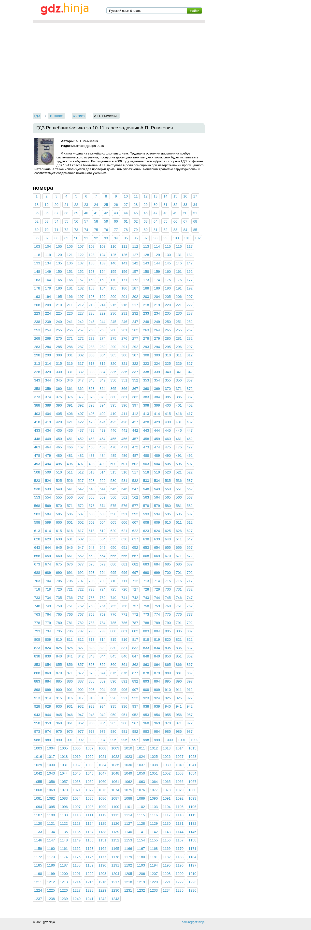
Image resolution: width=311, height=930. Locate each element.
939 (157, 706)
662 (81, 556)
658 (37, 556)
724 (102, 589)
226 (70, 313)
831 (124, 648)
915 (59, 698)
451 (70, 439)
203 (146, 297)
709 (102, 581)
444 (157, 430)
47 (155, 213)
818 (146, 639)
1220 (154, 882)
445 (168, 430)
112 (135, 246)
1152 (115, 840)
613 (37, 531)
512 (81, 472)
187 (135, 288)
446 (179, 430)
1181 (154, 857)
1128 (141, 823)
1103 (154, 807)
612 (190, 522)
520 (168, 472)
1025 (154, 757)
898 (37, 690)
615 (59, 531)
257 (81, 330)
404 (48, 414)
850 (168, 656)
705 (59, 581)
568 (37, 506)
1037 (141, 765)
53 (46, 221)
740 (113, 598)
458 (146, 439)
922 (135, 698)
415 (168, 414)
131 (179, 255)
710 (113, 581)
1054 (192, 773)
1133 (38, 832)
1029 (38, 765)
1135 (64, 832)
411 (124, 414)
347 (81, 380)
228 (92, 313)
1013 (167, 748)
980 (113, 731)
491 (179, 455)
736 (70, 598)
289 (102, 347)
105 (59, 246)
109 (102, 246)
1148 (64, 840)
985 (168, 731)
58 (96, 221)
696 (124, 573)
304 (102, 355)
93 (106, 238)
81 (155, 230)
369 (157, 389)
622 (135, 531)
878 (146, 673)
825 (59, 648)
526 (70, 481)
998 (146, 740)
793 (37, 631)
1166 (128, 849)
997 (135, 740)
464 (48, 447)
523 (37, 481)
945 (59, 715)
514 (102, 472)
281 (179, 338)
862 (135, 665)
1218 (128, 882)
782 (81, 623)
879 (157, 673)
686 (179, 564)
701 (179, 573)
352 (135, 380)
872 (81, 673)
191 (179, 288)
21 (66, 205)
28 (136, 205)
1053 (180, 773)
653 (146, 547)
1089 (141, 798)
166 (70, 280)
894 (157, 681)
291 (124, 347)
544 (102, 489)
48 (165, 213)
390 (59, 405)
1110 (77, 815)
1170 (180, 849)
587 (81, 514)
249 (157, 322)
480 (59, 455)
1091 (167, 798)
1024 (141, 757)
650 (113, 547)
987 (190, 731)
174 (157, 280)
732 (190, 589)
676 (70, 564)
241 (70, 322)
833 (146, 648)
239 (48, 322)
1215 (89, 882)
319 (102, 364)
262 (135, 330)
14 (165, 196)
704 (48, 581)
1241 (89, 899)
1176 (89, 857)
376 (70, 397)
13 (155, 196)
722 (81, 589)
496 (70, 464)
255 (59, 330)
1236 (192, 890)
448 (37, 439)
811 (70, 639)
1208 (167, 874)
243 (92, 322)
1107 (38, 815)
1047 (102, 773)
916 (70, 698)
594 (157, 514)
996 (124, 740)
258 (92, 330)
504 (157, 464)
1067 (192, 782)
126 (124, 255)
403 (37, 414)
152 (81, 272)
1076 (141, 790)
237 (190, 313)
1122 (64, 823)
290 (113, 347)
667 (135, 556)
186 (124, 288)
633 (92, 539)
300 (59, 355)
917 (81, 698)
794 (48, 631)
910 (168, 690)
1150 (89, 840)
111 (124, 246)
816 (124, 639)
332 (81, 372)
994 (102, 740)
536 (179, 481)
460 (168, 439)
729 (157, 589)
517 (135, 472)
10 (126, 196)
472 (135, 447)
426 (124, 422)
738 (92, 598)
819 (157, 639)
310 (168, 355)
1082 (51, 798)
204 (157, 297)
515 (113, 472)
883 (37, 681)
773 (146, 614)
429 (157, 422)
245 (113, 322)
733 (37, 598)
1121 (51, 823)
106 (70, 246)
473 (146, 447)
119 (48, 255)
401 (179, 405)
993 (92, 740)
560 (113, 497)
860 (113, 665)
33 (185, 205)
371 (179, 389)
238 (37, 322)
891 (124, 681)
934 (102, 706)
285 (59, 347)
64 (155, 221)
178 (37, 288)
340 (168, 372)
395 (113, 405)
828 (92, 648)
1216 (102, 882)
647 (81, 547)
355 (168, 380)
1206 (141, 874)
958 (37, 723)
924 (157, 698)
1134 (51, 832)
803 (146, 631)
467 (81, 447)
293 (146, 347)
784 (102, 623)
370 (168, 389)
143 (146, 263)
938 (146, 706)
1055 (38, 782)
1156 (167, 840)
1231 (128, 890)
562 (135, 497)
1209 (180, 874)
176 (179, 280)
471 (124, 447)
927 (190, 698)
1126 (115, 823)
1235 (180, 890)
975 (59, 731)
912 (190, 690)
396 (124, 405)
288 (92, 347)
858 (92, 665)
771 (124, 614)
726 (124, 589)
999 (157, 740)
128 (146, 255)
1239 (64, 899)
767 (81, 614)
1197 (192, 865)
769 (102, 614)
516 (124, 472)
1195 (167, 865)
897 (190, 681)
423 (92, 422)
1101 (128, 807)
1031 (64, 765)
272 (81, 338)
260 (113, 330)
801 (124, 631)
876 (124, 673)
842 (81, 656)
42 (106, 213)
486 (124, 455)
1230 (115, 890)
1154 (141, 840)
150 (59, 272)
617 (81, 531)
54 (56, 221)
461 (179, 439)
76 (106, 230)
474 (157, 447)
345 (59, 380)
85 (195, 230)
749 (48, 606)
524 (48, 481)
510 (59, 472)
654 (157, 547)
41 (96, 213)
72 (66, 230)
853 (37, 665)
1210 (192, 874)
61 (126, 221)
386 (179, 397)
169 (102, 280)
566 (179, 497)
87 (46, 238)
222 (190, 305)
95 (126, 238)
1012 (154, 748)
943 (37, 715)
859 (102, 665)
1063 (141, 782)
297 (190, 347)
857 (81, 665)
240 (59, 322)
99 (165, 238)
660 (59, 556)
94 (116, 238)
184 (102, 288)
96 (136, 238)
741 (124, 598)
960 (59, 723)
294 (157, 347)
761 (179, 606)
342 (190, 372)
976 (70, 731)
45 (136, 213)
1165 (115, 849)
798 (92, 631)
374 (48, 397)
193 (37, 297)
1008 (102, 748)
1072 (89, 790)
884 (48, 681)
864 (157, 665)
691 (70, 573)
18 (37, 205)
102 (198, 238)
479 (48, 455)
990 (59, 740)
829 (102, 648)
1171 (192, 849)
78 (126, 230)
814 (102, 639)
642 (190, 539)
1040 (180, 765)
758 (146, 606)
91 (86, 238)
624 (157, 531)
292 (135, 347)
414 (157, 414)
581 (179, 506)
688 (37, 573)
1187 (64, 865)
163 (37, 280)
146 (179, 263)
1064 (154, 782)
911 (179, 690)
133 (37, 263)
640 (168, 539)
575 (113, 506)
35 (37, 213)
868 (37, 673)
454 (102, 439)
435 (59, 430)
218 (146, 305)
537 (190, 481)
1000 (169, 740)
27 (126, 205)
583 (37, 514)
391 (70, 405)
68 (195, 221)
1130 (167, 823)
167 (81, 280)
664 (102, 556)
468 (92, 447)
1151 (102, 840)
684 (157, 564)
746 (179, 598)
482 (81, 455)
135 (59, 263)
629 (48, 539)
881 (179, 673)
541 (70, 489)
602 (81, 522)
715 (168, 581)
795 (59, 631)
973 (37, 731)
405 (59, 414)
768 (92, 614)
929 (48, 706)
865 (168, 665)
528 (92, 481)
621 (124, 531)
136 (70, 263)
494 (48, 464)
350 (113, 380)
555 (59, 497)
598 (37, 522)
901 (70, 690)
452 (81, 439)
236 (179, 313)
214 (102, 305)
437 (81, 430)
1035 (115, 765)
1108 (51, 815)
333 (92, 372)
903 (92, 690)
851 (179, 656)
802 (135, 631)
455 (113, 439)
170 (113, 280)
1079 (180, 790)
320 (113, 364)
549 (157, 489)
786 (124, 623)
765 (59, 614)
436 (70, 430)
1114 (128, 815)
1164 (102, 849)
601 (70, 522)
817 (135, 639)
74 (86, 230)
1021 (102, 757)
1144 (180, 832)
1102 (141, 807)
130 (168, 255)
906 (124, 690)
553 (37, 497)
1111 (89, 815)
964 (102, 723)
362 (81, 389)
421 (70, 422)
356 (179, 380)
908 (146, 690)
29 (146, 205)
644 (48, 547)
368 (146, 389)
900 (59, 690)
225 (59, 313)
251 (179, 322)
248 (146, 322)
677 (81, 564)
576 (124, 506)
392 (81, 405)
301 (70, 355)
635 (113, 539)
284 (48, 347)
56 (76, 221)
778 (37, 623)
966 (124, 723)
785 (113, 623)
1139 (115, 832)
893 (146, 681)
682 (135, 564)
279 (157, 338)
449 (48, 439)
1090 (154, 798)
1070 (64, 790)
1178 (115, 857)
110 (113, 246)
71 (56, 230)
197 (81, 297)
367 (135, 389)
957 (190, 715)
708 (92, 581)
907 (135, 690)
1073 (102, 790)
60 (116, 221)
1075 (128, 790)
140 (113, 263)
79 (136, 230)
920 (113, 698)
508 (37, 472)
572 (81, 506)
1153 (128, 840)
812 (81, 639)
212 (81, 305)
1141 (141, 832)
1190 (102, 865)
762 (190, 606)
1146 (38, 840)
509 (48, 472)
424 (102, 422)
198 (92, 297)
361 (70, 389)
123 (92, 255)
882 (190, 673)
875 (113, 673)
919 (102, 698)
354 (157, 380)
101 (187, 238)
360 (59, 389)
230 (113, 313)
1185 (38, 865)
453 (92, 439)
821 (179, 639)
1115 (141, 815)
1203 (102, 874)
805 (168, 631)
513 (92, 472)
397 (135, 405)
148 (37, 272)
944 (48, 715)
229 (102, 313)
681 (124, 564)
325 (168, 364)
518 (146, 472)
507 (190, 464)
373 (37, 397)
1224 (38, 890)
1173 (51, 857)
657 (190, 547)
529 (102, 481)
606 (124, 522)
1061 (115, 782)
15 (175, 196)
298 (37, 355)
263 (146, 330)
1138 (102, 832)
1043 (51, 773)
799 (102, 631)
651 (124, 547)
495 (59, 464)
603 (92, 522)
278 (146, 338)
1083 (64, 798)
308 (146, 355)
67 (185, 221)
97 (146, 238)
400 (168, 405)
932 (81, 706)
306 (124, 355)
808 (37, 639)
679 (102, 564)
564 (157, 497)
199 (102, 297)
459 (157, 439)
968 (146, 723)
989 (48, 740)
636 (124, 539)
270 (59, 338)
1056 (51, 782)
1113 (115, 815)
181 (70, 288)
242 (81, 322)
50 (185, 213)
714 (157, 581)
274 (102, 338)
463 (37, 447)
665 (113, 556)
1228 (89, 890)
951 (124, 715)
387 (190, 397)
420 (59, 422)
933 (92, 706)
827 (81, 648)
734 (48, 598)
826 (70, 648)
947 (81, 715)
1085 (89, 798)
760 (168, 606)
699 (157, 573)
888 (92, 681)
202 (135, 297)
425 (113, 422)
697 (135, 573)
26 (116, 205)
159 (157, 272)
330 (59, 372)
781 (70, 623)
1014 (180, 748)
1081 (38, 798)
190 (168, 288)
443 (146, 430)
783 (92, 623)
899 (48, 690)
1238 (51, 899)
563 (146, 497)
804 (157, 631)
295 (168, 347)
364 (102, 389)
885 (59, 681)
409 (102, 414)
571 (70, 506)
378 (92, 397)
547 (135, 489)
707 (81, 581)
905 (113, 690)
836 (179, 648)
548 (146, 489)
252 (190, 322)
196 (70, 297)
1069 (51, 790)
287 (81, 347)
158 (146, 272)
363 (92, 389)
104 (48, 246)
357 (190, 380)
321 (124, 364)
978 (92, 731)
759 (157, 606)
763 (37, 614)
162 (190, 272)
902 (81, 690)
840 (59, 656)
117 (190, 246)
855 (59, 665)
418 (37, 422)
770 (113, 614)
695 (113, 573)
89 (66, 238)
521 (179, 472)
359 (48, 389)
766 (70, 614)
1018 (64, 757)
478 (37, 455)
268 (37, 338)
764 (48, 614)
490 (168, 455)
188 (146, 288)
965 (113, 723)
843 (92, 656)
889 (102, 681)
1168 (154, 849)
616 (70, 531)
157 (135, 272)
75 (96, 230)
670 (168, 556)
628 (37, 539)
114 (157, 246)
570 (59, 506)
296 (179, 347)
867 (190, 665)
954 (157, 715)
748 (37, 606)
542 (81, 489)
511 (70, 472)
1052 (167, 773)
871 (70, 673)
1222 (180, 882)
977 (81, 731)
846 (124, 656)
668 (146, 556)
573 (92, 506)
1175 (77, 857)
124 (102, 255)
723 (92, 589)
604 (102, 522)
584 (48, 514)
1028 (192, 757)
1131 (180, 823)
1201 (77, 874)
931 (70, 706)
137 (81, 263)
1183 (180, 857)
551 (179, 489)
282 (190, 338)
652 (135, 547)
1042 (38, 773)
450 (59, 439)
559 (102, 497)
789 (157, 623)
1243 (115, 899)
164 (48, 280)
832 (135, 648)
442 (135, 430)
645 (59, 547)
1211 (38, 882)
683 (146, 564)
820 (168, 639)
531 (124, 481)
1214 (77, 882)
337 (135, 372)
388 (37, 405)
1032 (77, 765)
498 (92, 464)
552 (190, 489)
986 (179, 731)
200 (113, 297)
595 (168, 514)
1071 (77, 790)
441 (124, 430)
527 (81, 481)
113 (146, 246)
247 (135, 322)
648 (92, 547)
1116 (154, 815)
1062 (128, 782)
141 (124, 263)
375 (59, 397)
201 (124, 297)
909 (157, 690)
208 (37, 305)
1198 (38, 874)
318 (92, 364)
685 (168, 564)
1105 (180, 807)
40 (86, 213)
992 (81, 740)
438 (92, 430)
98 (155, 238)
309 (157, 355)
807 (190, 631)
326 (179, 364)
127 (135, 255)
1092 (180, 798)
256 (70, 330)
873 (92, 673)
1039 (167, 765)
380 (113, 397)
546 (124, 489)
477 (190, 447)
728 (146, 589)
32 (175, 205)
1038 (154, 765)
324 (157, 364)
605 (113, 522)
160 (168, 272)
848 (146, 656)
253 (37, 330)
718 (37, 589)
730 (168, 589)
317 (81, 364)
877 (135, 673)
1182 (167, 857)
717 (190, 581)
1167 (141, 849)
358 (37, 389)
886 (70, 681)
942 (190, 706)
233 (146, 313)
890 (113, 681)
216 (124, 305)
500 (113, 464)
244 (102, 322)
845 (113, 656)
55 (66, 221)
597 (190, 514)
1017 (51, 757)
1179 (128, 857)
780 (59, 623)
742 (135, 598)
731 (179, 589)
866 (179, 665)
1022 (115, 757)
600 (59, 522)
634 (102, 539)
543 (92, 489)
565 (168, 497)
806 (179, 631)
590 (113, 514)
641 (179, 539)
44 (126, 213)
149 (48, 272)
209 (48, 305)
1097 (77, 807)
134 (48, 263)
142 (135, 263)
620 (113, 531)
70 (46, 230)
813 (92, 639)
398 (146, 405)
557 (81, 497)
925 (168, 698)
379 (102, 397)
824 (48, 648)
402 (190, 405)
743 (146, 598)
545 (113, 489)
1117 (167, 815)
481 (70, 455)
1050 (141, 773)
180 (59, 288)
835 (168, 648)
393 (92, 405)
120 (59, 255)
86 (37, 238)
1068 (38, 790)
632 (81, 539)
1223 (192, 882)
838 (37, 656)
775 (168, 614)
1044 (64, 773)
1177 (102, 857)
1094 (38, 807)
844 (102, 656)
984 (157, 731)
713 (146, 581)
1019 (77, 757)
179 (48, 288)
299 (48, 355)
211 (70, 305)
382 (135, 397)
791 (179, 623)
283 (37, 347)
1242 (102, 899)
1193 (141, 865)
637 (135, 539)
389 (48, 405)
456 (124, 439)
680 (113, 564)
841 (70, 656)
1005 (64, 748)
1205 (128, 874)
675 (59, 564)
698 (146, 573)
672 (190, 556)
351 (124, 380)
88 (56, 238)
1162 (77, 849)
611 (179, 522)
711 (124, 581)
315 (59, 364)
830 (113, 648)
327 (190, 364)
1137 (89, 832)
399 (157, 405)
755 (113, 606)
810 (59, 639)
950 (113, 715)
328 (37, 372)
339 (157, 372)
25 (106, 205)
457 (135, 439)
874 (102, 673)
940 (168, 706)
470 (113, 447)
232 (135, 313)
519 (157, 472)
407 (81, 414)
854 (48, 665)
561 (124, 497)
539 (48, 489)
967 (135, 723)
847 (135, 656)
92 (96, 238)
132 (190, 255)
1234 (167, 890)
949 (102, 715)
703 (37, 581)
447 (190, 430)
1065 (167, 782)
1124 (89, 823)
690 (59, 573)
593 (146, 514)
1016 (38, 757)
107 (81, 246)
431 (179, 422)
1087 (115, 798)
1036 (128, 765)
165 (59, 280)
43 (116, 213)
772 (135, 614)
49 (175, 213)
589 (102, 514)
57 (86, 221)
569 (48, 506)
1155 (154, 840)
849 (157, 656)
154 (102, 272)
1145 (192, 832)
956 (179, 715)
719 (48, 589)
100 (176, 238)
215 (113, 305)
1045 (77, 773)
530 (113, 481)
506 (179, 464)
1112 (102, 815)
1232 (141, 890)
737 (81, 598)
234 (157, 313)
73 (76, 230)
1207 (154, 874)
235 (168, 313)
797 (81, 631)
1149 (77, 840)
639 (157, 539)
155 (113, 272)
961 (70, 723)
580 (168, 506)
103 (37, 246)
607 (135, 522)
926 (179, 698)
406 (70, 414)
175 (168, 280)
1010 (128, 748)
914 (48, 698)
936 (124, 706)
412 (135, 414)
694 (102, 573)
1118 (180, 815)
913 (37, 698)
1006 (77, 748)
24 (96, 205)
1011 (141, 748)
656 (179, 547)
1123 (77, 823)
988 (37, 740)
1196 (180, 865)
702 (190, 573)
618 (92, 531)
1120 (38, 823)
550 (168, 489)
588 (92, 514)
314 (48, 364)
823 (37, 648)
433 (37, 430)
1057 (64, 782)
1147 (51, 840)
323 (146, 364)
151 (70, 272)
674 (48, 564)
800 (113, 631)
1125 (102, 823)
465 (59, 447)
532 (135, 481)
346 (70, 380)
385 (168, 397)
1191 (115, 865)
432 (190, 422)
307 (135, 355)
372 (190, 389)
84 (185, 230)
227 (81, 313)
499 (102, 464)
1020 (89, 757)
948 (92, 715)
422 (81, 422)
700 (168, 573)
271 (70, 338)
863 (146, 665)
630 (59, 539)
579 (157, 506)
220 (168, 305)
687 (190, 564)
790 (168, 623)
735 (59, 598)
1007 (89, 748)
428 (146, 422)
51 (195, 213)
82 (165, 230)
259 (102, 330)
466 (70, 447)
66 (175, 221)
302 (81, 355)
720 (59, 589)
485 (113, 455)
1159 (38, 849)
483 (92, 455)
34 (195, 205)
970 (168, 723)
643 (37, 547)
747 (190, 598)
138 (92, 263)
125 (113, 255)
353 (146, 380)
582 (190, 506)
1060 (102, 782)
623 (146, 531)
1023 (128, 757)
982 (135, 731)
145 (168, 263)
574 (102, 506)
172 (135, 280)
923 (146, 698)
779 (48, 623)
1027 (180, 757)
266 (179, 330)
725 (113, 589)
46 (146, 213)
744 (157, 598)
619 (102, 531)
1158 (192, 840)
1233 (154, 890)
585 (59, 514)
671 (179, 556)
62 (136, 221)
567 (190, 497)
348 (92, 380)
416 (179, 414)
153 (92, 272)
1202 (89, 874)
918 (92, 698)
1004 (51, 748)
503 (146, 464)
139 (102, 263)
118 (37, 255)
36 (46, 213)
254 (48, 330)
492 (190, 455)
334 (102, 372)
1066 (180, 782)
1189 (89, 865)
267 (190, 330)
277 (135, 338)
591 (124, 514)
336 (124, 372)
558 (92, 497)
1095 (51, 807)
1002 (194, 740)
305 (113, 355)
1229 (102, 890)
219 (157, 305)
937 (135, 706)
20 (56, 205)
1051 (154, 773)
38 (66, 213)
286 (70, 347)
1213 (64, 882)
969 (157, 723)
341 (179, 372)
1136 (77, 832)
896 (179, 681)
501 (124, 464)
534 (157, 481)
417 (190, 414)
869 (48, 673)
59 (106, 221)
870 (59, 673)
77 (116, 230)
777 (190, 614)
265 (168, 330)
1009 (115, 748)
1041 (192, 765)
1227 (77, 890)
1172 (38, 857)
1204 (115, 874)
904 (102, 690)
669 (157, 556)
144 (157, 263)
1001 (182, 740)
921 (124, 698)
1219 (141, 882)
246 (124, 322)
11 (136, 196)
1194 (154, 865)
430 (168, 422)
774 (157, 614)
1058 (77, 782)
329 (48, 372)
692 (81, 573)
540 (59, 489)
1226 (64, 890)
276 (124, 338)
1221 (167, 882)
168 (92, 280)
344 (48, 380)
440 (113, 430)
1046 (89, 773)
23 (86, 205)
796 (70, 631)
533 (146, 481)
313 (37, 364)
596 (179, 514)
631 (70, 539)
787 (135, 623)
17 (195, 196)
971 (179, 723)
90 (76, 238)
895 (168, 681)
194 (48, 297)
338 (146, 372)
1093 (192, 798)
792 (190, 623)
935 (113, 706)
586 (70, 514)
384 (157, 397)
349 (102, 380)
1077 (154, 790)
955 (168, 715)
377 (81, 397)
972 (190, 723)
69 (37, 230)
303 (92, 355)
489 (157, 455)
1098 (89, 807)
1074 (115, 790)
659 (48, 556)
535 (168, 481)
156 (124, 272)
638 (146, 539)
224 (48, 313)
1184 (192, 857)
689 (48, 573)
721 (70, 589)
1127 (128, 823)
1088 (128, 798)
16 (185, 196)
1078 (167, 790)
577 (135, 506)
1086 (102, 798)
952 (135, 715)
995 (113, 740)
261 (124, 330)
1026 (167, 757)
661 (70, 556)
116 (179, 246)
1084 (77, 798)
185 (113, 288)
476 (179, 447)
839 (48, 656)
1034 (102, 765)
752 (81, 606)
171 (124, 280)
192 (190, 288)
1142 (154, 832)
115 (168, 246)
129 (157, 255)
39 (76, 213)
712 (135, 581)
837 (190, 648)
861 (124, 665)
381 (124, 397)
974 (48, 731)
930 (59, 706)
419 (48, 422)
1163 (89, 849)
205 (168, 297)
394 (102, 405)
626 (179, 531)
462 (190, 439)
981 (124, 731)
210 (59, 305)
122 (81, 255)
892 (135, 681)
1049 (128, 773)
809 (48, 639)
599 (48, 522)
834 (157, 648)
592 (135, 514)
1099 (102, 807)
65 (165, 221)
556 (70, 497)
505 (168, 464)
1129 (154, 823)
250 (168, 322)
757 (135, 606)
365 (113, 389)
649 (102, 547)
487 (135, 455)
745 (168, 598)
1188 (77, 865)
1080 (192, 790)
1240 (77, 899)
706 (70, 581)
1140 (128, 832)
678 (92, 564)
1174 (64, 857)
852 (190, 656)
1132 (192, 823)
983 (146, 731)
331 (70, 372)
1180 (141, 857)
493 (37, 464)
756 (124, 606)
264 (157, 330)
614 (48, 531)
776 (179, 614)
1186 (51, 865)
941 (179, 706)
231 (124, 313)
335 (113, 372)
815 (113, 639)
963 (92, 723)
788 (146, 623)
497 (81, 464)
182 (81, 288)
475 (168, 447)
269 (48, 338)
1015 (192, 748)
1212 (51, 882)
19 (46, 205)
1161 (64, 849)
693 (92, 573)
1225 (51, 890)
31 (165, 205)
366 (124, 389)
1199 (51, 874)
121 (70, 255)
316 (70, 364)
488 (146, 455)
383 (146, 397)
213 (92, 305)
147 (190, 263)
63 (146, 221)
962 (81, 723)
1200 (64, 874)
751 (70, 606)
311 (179, 355)
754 (102, 606)
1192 (128, 865)
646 (70, 547)
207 (190, 297)
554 (48, 497)
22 (76, 205)
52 (37, 221)
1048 (115, 773)
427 (135, 422)
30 (155, 205)
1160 (51, 849)
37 (56, 213)
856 (70, 665)
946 (70, 715)
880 (168, 673)
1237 (38, 899)
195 (59, 297)
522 (190, 472)
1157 (180, 840)
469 (102, 447)
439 (102, 430)
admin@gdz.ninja (193, 922)
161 (179, 272)
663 (92, 556)
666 (124, 556)
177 (190, 280)
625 (168, 531)
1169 (167, 849)
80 (146, 230)
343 (37, 380)
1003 (38, 748)
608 (146, 522)
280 (168, 338)
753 (92, 606)
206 (179, 297)
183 (92, 288)
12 (146, 196)
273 (92, 338)
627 (190, 531)
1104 (167, 807)
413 (146, 414)
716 (179, 581)
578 (146, 506)
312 (190, 355)
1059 (89, 782)
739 (102, 598)
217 (135, 305)
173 (146, 280)
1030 (51, 765)
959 (48, 723)
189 (157, 288)
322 (135, 364)
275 (113, 338)
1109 (64, 815)
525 (59, 481)
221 (179, 305)
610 (168, 522)
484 (102, 455)
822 (190, 639)
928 (37, 706)
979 (102, 731)
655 (168, 547)
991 (70, 740)
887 (81, 681)
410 (113, 414)
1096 (64, 807)
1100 (115, 807)
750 (59, 606)
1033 (89, 765)
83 (175, 230)
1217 (115, 882)
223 (37, 313)
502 (135, 464)
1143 (167, 832)
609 (157, 522)
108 (92, 246)
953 (146, 715)
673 (37, 564)
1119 (192, 815)
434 (48, 430)
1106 (192, 807)
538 (37, 489)
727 (135, 589)
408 (92, 414)
